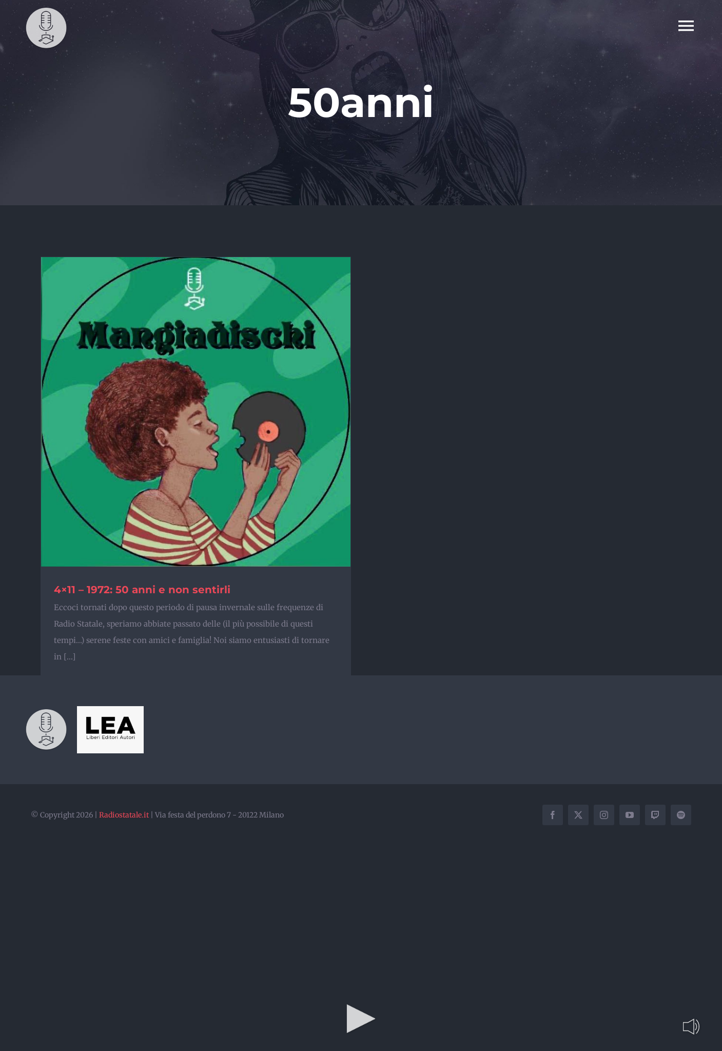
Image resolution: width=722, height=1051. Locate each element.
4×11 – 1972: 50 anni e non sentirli (142, 589)
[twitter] (578, 815)
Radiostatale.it (124, 815)
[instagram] (604, 815)
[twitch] (655, 815)
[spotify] (681, 815)
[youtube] (629, 815)
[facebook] (552, 815)
